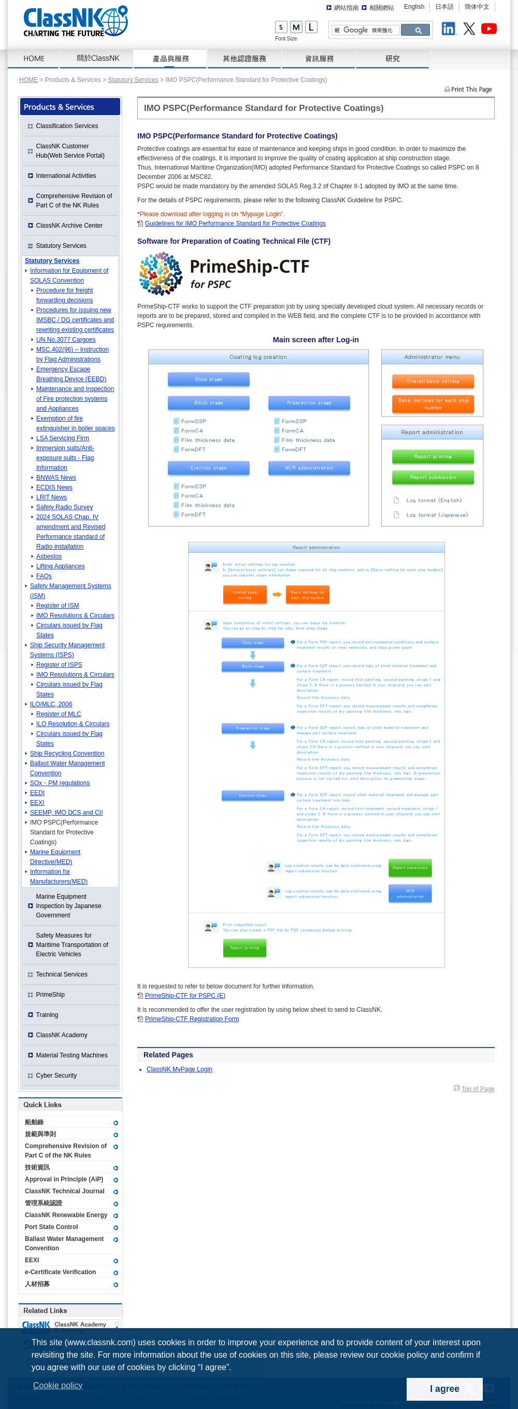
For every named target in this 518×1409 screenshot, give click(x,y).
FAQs (44, 576)
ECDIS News (54, 487)
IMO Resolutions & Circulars (75, 615)
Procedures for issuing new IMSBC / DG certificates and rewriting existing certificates (75, 319)
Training (47, 1015)
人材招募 (37, 1284)
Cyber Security (56, 1075)
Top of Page (478, 1089)
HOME (34, 59)
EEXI (37, 802)
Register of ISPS (59, 664)
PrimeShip (50, 994)
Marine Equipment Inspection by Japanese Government (69, 906)
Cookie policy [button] (57, 1385)
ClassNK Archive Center (69, 225)
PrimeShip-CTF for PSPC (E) (185, 995)
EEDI (37, 793)
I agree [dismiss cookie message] (444, 1389)
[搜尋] (365, 30)
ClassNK (76, 20)
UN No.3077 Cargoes (66, 339)
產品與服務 (171, 59)
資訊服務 (319, 59)
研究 (393, 59)
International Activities (66, 175)
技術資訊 (37, 1167)
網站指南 (346, 7)
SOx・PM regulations (60, 783)
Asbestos (49, 556)
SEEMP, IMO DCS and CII (66, 812)
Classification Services (67, 126)
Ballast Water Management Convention (64, 1243)
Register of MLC (58, 714)
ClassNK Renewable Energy (66, 1215)
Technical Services (62, 974)
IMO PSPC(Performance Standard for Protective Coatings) (64, 832)
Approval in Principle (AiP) (64, 1179)
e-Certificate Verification (60, 1272)
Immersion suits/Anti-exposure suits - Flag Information (65, 457)
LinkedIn (451, 30)
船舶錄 (34, 1122)
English (414, 6)
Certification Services (245, 59)
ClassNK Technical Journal (65, 1191)
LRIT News (51, 497)
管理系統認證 (43, 1203)
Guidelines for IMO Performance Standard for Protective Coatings (235, 223)
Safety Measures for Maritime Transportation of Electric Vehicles (72, 945)
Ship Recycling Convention (67, 753)
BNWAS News (56, 477)
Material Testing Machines (72, 1055)
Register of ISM (57, 605)
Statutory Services (133, 79)
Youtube (490, 30)
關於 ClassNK (97, 59)
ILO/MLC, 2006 (51, 704)
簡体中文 (477, 6)
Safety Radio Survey (64, 507)
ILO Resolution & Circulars (72, 724)
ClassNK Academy (62, 1035)
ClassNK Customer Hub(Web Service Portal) (70, 151)
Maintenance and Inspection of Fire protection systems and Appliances (75, 398)
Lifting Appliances (60, 566)
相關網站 (381, 7)
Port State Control (51, 1227)
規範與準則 (40, 1134)
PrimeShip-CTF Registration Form (192, 1019)
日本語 (444, 6)
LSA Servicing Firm (62, 438)
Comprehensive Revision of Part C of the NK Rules (74, 200)
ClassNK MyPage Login (179, 1069)
